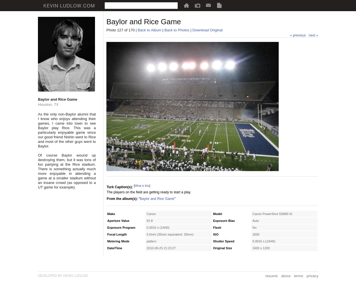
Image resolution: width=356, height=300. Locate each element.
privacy (312, 276)
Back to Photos (176, 30)
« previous (298, 35)
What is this (142, 185)
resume (271, 276)
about (286, 276)
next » (313, 35)
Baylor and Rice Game (157, 199)
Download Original (207, 30)
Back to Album (149, 30)
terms (298, 276)
